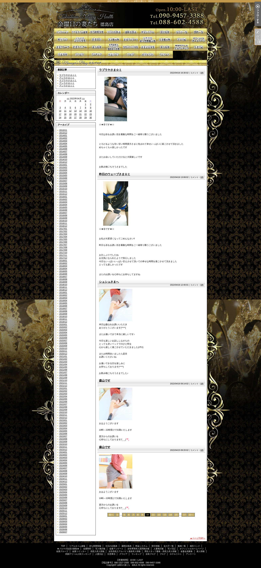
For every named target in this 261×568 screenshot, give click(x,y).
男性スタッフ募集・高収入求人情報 (130, 47)
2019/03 (63, 298)
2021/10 (63, 380)
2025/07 (63, 500)
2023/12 (63, 449)
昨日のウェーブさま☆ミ (114, 174)
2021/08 (63, 375)
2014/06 (63, 149)
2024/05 (63, 463)
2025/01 (63, 484)
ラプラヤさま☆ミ (68, 75)
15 (85, 111)
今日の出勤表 (113, 32)
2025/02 (63, 487)
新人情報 (164, 47)
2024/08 (63, 471)
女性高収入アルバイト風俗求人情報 (113, 47)
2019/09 (63, 314)
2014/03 (63, 141)
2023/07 (63, 436)
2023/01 (63, 420)
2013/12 (63, 133)
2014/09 (63, 157)
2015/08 (63, 183)
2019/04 (63, 300)
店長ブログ (113, 54)
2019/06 (63, 306)
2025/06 (63, 497)
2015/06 (63, 178)
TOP (62, 32)
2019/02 (63, 295)
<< (68, 98)
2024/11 (63, 479)
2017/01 (63, 228)
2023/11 (63, 447)
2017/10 (63, 252)
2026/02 (63, 518)
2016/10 (63, 220)
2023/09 (63, 441)
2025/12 (63, 513)
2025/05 (63, 494)
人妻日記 (198, 47)
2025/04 (63, 492)
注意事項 (62, 54)
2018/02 (63, 263)
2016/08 (63, 215)
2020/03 (63, 329)
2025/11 (63, 510)
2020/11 (63, 351)
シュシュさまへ (109, 281)
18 (65, 114)
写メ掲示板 (113, 39)
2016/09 (63, 218)
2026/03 (63, 521)
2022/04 (63, 396)
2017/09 (63, 250)
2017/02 (63, 231)
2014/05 (63, 146)
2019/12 (63, 322)
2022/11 (63, 415)
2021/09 (63, 377)
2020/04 (63, 332)
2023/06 (63, 433)
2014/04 (63, 143)
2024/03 (63, 457)
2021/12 (63, 385)
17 (60, 114)
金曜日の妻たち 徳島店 (127, 565)
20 (75, 114)
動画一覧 (198, 32)
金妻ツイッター (79, 47)
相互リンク (62, 39)
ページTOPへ (198, 538)
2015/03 (63, 170)
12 (70, 111)
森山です (104, 380)
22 (85, 114)
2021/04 (63, 364)
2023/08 (63, 439)
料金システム (147, 32)
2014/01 (63, 135)
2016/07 (63, 212)
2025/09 (63, 505)
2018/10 (63, 284)
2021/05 (63, 367)
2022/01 (63, 388)
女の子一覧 (181, 32)
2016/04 (63, 204)
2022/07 (63, 404)
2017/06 (63, 242)
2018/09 (63, 282)
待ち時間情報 (96, 32)
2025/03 (63, 489)
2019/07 (63, 308)
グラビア (79, 54)
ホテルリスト (147, 54)
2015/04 (63, 172)
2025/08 (63, 502)
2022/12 (63, 417)
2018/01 (63, 260)
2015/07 (63, 180)
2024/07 (63, 468)
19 (70, 114)
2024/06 (63, 465)
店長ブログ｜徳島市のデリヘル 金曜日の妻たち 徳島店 (130, 15)
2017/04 (63, 236)
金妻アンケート (130, 39)
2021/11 (63, 383)
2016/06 (63, 210)
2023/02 (63, 423)
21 (80, 114)
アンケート (164, 54)
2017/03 (63, 234)
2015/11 (63, 191)
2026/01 (63, 516)
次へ (191, 514)
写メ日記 (181, 39)
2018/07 (63, 276)
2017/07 (63, 244)
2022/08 (63, 407)
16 (91, 111)
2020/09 (63, 345)
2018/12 (63, 290)
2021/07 (63, 372)
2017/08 (63, 247)
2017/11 (63, 255)
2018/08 (63, 279)
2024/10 (63, 476)
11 (65, 111)
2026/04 (63, 524)
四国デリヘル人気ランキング (181, 47)
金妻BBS (96, 39)
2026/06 (63, 529)
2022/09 (63, 409)
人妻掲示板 (164, 39)
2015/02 (63, 167)
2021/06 (63, 369)
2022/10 (63, 412)
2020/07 (63, 340)
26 (70, 117)
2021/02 (63, 359)
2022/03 (63, 393)
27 (75, 117)
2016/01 (63, 196)
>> (83, 98)
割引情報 (164, 32)
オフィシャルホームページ (198, 39)
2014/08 (63, 154)
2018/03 (63, 266)
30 (91, 117)
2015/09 (63, 186)
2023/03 (63, 425)
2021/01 (63, 356)
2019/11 (63, 319)
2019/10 (63, 316)
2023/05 (63, 431)
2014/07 (63, 151)
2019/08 (63, 311)
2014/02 (63, 138)
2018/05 (63, 271)
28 (80, 117)
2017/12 (63, 258)
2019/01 (63, 292)
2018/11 (63, 287)
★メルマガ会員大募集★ (79, 39)
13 (75, 111)
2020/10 (63, 348)
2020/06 (63, 337)
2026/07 (63, 532)
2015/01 (63, 164)
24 (60, 117)
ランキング (96, 54)
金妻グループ (62, 47)
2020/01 (63, 324)
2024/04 (63, 460)
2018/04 (63, 268)
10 (60, 111)
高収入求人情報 (96, 47)
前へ (111, 514)
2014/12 (63, 162)
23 (91, 114)
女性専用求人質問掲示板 (147, 39)
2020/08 (63, 343)
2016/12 (63, 226)
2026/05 (63, 526)
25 (65, 117)
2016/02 (63, 199)
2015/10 (63, 188)
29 (85, 117)
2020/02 (63, 327)
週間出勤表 (130, 32)
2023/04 (63, 428)
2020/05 (63, 335)
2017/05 (63, 239)
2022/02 (63, 391)
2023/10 (63, 444)
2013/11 (63, 130)
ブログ (130, 54)
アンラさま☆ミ (66, 78)
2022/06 (63, 401)
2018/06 (63, 274)
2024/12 (63, 481)
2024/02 (63, 455)
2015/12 (63, 194)
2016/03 (63, 202)
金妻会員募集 (147, 47)
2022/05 (63, 399)
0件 (202, 73)
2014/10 (63, 159)
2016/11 (63, 223)
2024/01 (63, 452)
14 (80, 111)
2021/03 (63, 361)
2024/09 (63, 473)
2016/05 (63, 207)
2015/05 (63, 175)
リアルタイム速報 (79, 32)
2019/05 (63, 303)
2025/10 (63, 508)
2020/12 (63, 353)
